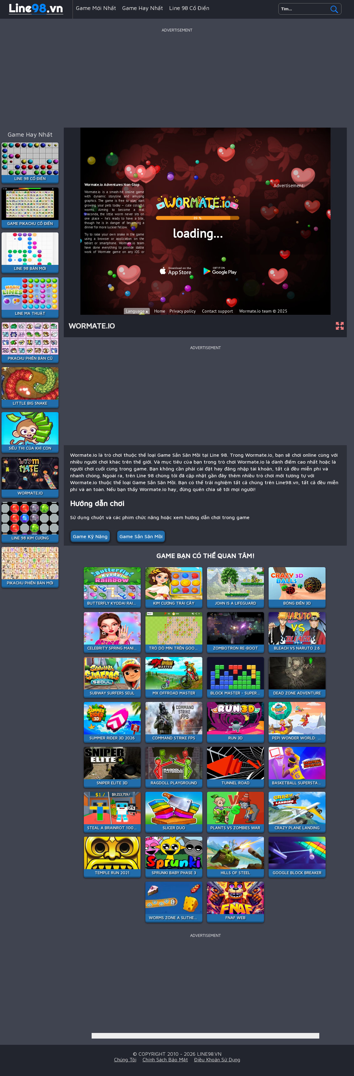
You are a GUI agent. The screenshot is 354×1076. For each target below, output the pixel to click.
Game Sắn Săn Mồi (141, 536)
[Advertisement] (177, 77)
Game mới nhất (96, 8)
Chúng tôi (125, 1059)
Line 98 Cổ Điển (189, 8)
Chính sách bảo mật (165, 1059)
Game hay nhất (142, 8)
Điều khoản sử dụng (217, 1059)
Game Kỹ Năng (90, 536)
